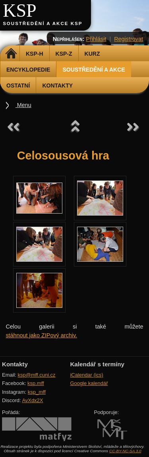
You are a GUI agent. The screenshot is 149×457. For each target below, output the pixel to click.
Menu (23, 105)
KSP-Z (64, 54)
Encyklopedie (28, 69)
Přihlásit (96, 39)
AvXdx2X (32, 400)
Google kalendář (89, 383)
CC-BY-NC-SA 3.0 (125, 451)
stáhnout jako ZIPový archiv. (41, 335)
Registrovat (128, 39)
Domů (10, 54)
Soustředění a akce (93, 69)
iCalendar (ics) (86, 375)
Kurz (92, 54)
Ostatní (18, 85)
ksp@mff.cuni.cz (37, 375)
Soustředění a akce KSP (42, 23)
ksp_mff (37, 392)
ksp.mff (35, 383)
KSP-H (34, 54)
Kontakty (57, 85)
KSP (20, 10)
